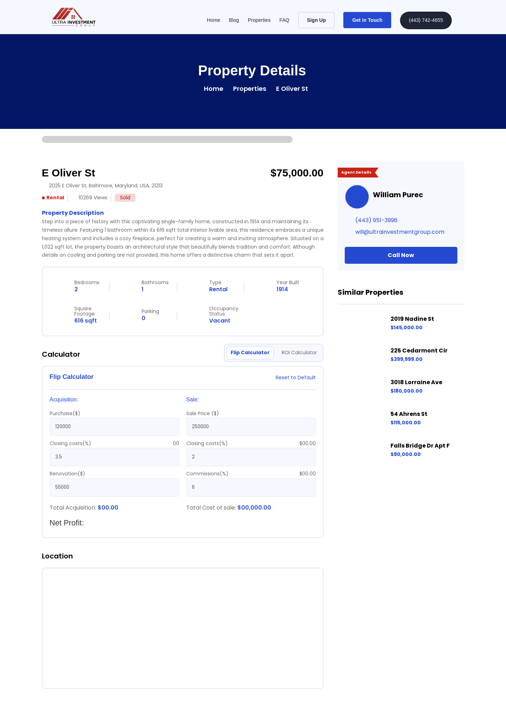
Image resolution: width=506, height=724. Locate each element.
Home (213, 20)
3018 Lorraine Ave (416, 382)
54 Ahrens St (409, 414)
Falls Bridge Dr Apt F (420, 446)
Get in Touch (367, 20)
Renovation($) (67, 473)
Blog (234, 20)
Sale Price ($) (202, 413)
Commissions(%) (207, 473)
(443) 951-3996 (376, 220)
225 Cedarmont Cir (419, 351)
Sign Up (316, 20)
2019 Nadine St (412, 319)
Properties (259, 20)
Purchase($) (65, 413)
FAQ (284, 20)
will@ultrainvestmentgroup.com (399, 232)
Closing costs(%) (70, 443)
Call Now (401, 255)
